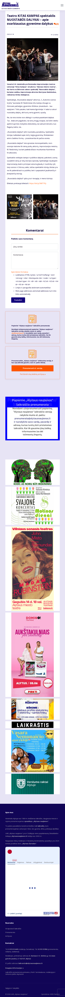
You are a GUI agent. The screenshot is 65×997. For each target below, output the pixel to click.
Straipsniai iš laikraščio (13, 929)
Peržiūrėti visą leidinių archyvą (32, 374)
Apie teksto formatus (19, 272)
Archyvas (8, 936)
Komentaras (18, 255)
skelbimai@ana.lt (18, 333)
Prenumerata (10, 932)
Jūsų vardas (18, 247)
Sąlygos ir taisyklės (12, 988)
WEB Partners (55, 994)
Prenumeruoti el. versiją (32, 368)
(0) (56, 24)
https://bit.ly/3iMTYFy (37, 183)
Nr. (54, 34)
